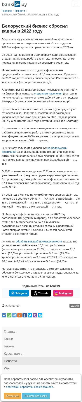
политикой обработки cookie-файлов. (30, 386)
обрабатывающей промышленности (39, 241)
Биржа (9, 346)
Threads (41, 293)
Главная (10, 331)
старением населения (48, 93)
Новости (10, 361)
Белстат (75, 306)
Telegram (19, 293)
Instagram (63, 293)
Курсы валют (14, 353)
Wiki (7, 368)
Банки (8, 339)
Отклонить (12, 395)
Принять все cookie (36, 395)
